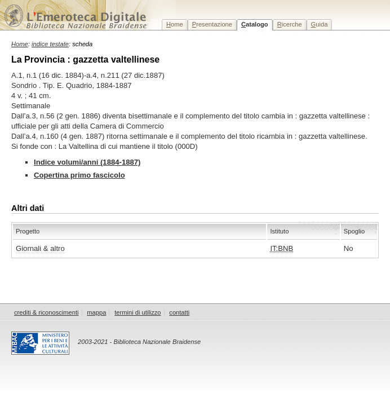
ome (174, 24)
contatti (179, 312)
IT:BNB (281, 248)
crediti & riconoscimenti (46, 312)
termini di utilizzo (137, 312)
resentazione (212, 24)
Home (19, 44)
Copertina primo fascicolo (79, 175)
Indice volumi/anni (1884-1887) (87, 162)
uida (319, 24)
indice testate (50, 44)
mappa (96, 312)
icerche (289, 24)
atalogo (254, 24)
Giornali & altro (40, 248)
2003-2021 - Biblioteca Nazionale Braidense (139, 341)
